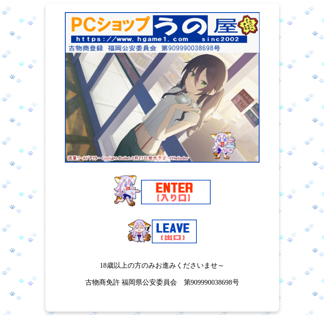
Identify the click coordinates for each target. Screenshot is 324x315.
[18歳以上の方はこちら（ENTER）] (162, 191)
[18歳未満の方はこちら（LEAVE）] (162, 232)
